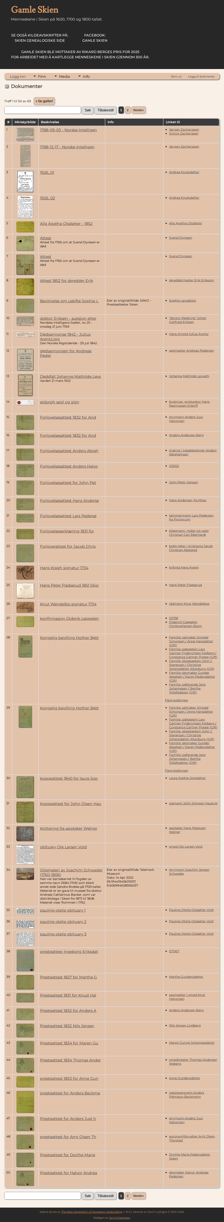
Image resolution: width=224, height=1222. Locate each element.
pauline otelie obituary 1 (63, 910)
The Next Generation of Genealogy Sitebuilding (91, 1211)
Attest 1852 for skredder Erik (66, 280)
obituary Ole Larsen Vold (63, 847)
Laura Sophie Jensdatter (187, 778)
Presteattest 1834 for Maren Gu (69, 1043)
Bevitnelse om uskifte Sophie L (69, 301)
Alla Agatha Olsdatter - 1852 (66, 223)
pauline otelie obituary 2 (63, 921)
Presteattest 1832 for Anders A (68, 1010)
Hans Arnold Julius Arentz (188, 334)
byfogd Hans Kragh (184, 567)
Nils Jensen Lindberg (185, 1025)
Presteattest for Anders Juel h (68, 1118)
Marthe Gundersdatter (186, 977)
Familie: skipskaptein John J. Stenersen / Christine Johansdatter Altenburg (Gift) (191, 665)
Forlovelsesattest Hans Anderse (69, 500)
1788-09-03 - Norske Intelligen (68, 130)
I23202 (174, 466)
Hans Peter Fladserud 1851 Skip (69, 585)
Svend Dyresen (180, 238)
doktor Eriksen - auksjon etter (68, 318)
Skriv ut (176, 76)
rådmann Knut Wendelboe (189, 604)
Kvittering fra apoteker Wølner (68, 828)
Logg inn (18, 76)
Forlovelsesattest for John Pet (68, 482)
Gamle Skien (94, 38)
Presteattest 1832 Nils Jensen (67, 1025)
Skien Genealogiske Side (39, 38)
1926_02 (47, 198)
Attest (45, 238)
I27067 (174, 951)
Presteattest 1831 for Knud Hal (68, 995)
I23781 (173, 618)
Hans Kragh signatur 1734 (64, 567)
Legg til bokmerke (201, 76)
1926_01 (47, 172)
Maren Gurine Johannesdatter (192, 1043)
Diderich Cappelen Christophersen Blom (185, 624)
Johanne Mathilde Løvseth (189, 376)
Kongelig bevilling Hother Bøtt (69, 637)
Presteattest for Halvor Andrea (68, 1172)
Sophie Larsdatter (182, 300)
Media (64, 76)
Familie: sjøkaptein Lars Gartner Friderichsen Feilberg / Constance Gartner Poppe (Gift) (193, 653)
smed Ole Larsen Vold (185, 847)
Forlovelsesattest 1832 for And (68, 417)
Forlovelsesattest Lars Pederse (68, 515)
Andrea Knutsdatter (184, 172)
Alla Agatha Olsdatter (185, 223)
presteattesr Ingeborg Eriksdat (69, 951)
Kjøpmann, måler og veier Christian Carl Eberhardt (189, 533)
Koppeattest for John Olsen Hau (70, 803)
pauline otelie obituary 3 (63, 934)
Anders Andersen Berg (186, 435)
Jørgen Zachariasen (184, 129)
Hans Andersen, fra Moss (187, 500)
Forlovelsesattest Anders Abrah (69, 450)
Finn (42, 76)
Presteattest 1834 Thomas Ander (70, 1060)
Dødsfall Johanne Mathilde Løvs (70, 376)
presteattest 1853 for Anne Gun (69, 1078)
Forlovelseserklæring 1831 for (67, 531)
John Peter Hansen (183, 482)
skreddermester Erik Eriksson (191, 280)
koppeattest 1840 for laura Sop (69, 778)
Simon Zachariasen (183, 133)
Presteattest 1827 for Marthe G (68, 977)
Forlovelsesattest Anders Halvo (69, 466)
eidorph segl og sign (59, 402)
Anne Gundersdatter (184, 1078)
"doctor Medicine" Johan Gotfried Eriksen (187, 320)
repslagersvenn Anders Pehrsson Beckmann (186, 1095)
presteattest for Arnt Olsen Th (68, 1136)
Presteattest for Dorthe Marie (67, 1155)
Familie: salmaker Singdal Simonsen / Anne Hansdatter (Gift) (191, 641)
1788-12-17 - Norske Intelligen (67, 147)
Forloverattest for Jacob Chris (68, 546)
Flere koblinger (176, 700)
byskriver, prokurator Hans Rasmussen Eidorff (189, 404)
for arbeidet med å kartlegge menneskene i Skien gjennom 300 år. (80, 54)
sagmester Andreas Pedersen (191, 351)
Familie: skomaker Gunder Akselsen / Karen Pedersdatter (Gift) (192, 677)
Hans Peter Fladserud (185, 585)
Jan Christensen (119, 1217)
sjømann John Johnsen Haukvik (193, 803)
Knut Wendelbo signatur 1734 (68, 604)
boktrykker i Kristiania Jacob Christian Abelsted (191, 548)
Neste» (138, 110)
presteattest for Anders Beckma (70, 1093)
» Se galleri (44, 101)
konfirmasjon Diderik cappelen (69, 618)
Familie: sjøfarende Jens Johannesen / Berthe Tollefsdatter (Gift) (187, 688)
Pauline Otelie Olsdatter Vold (191, 910)
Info (86, 76)
